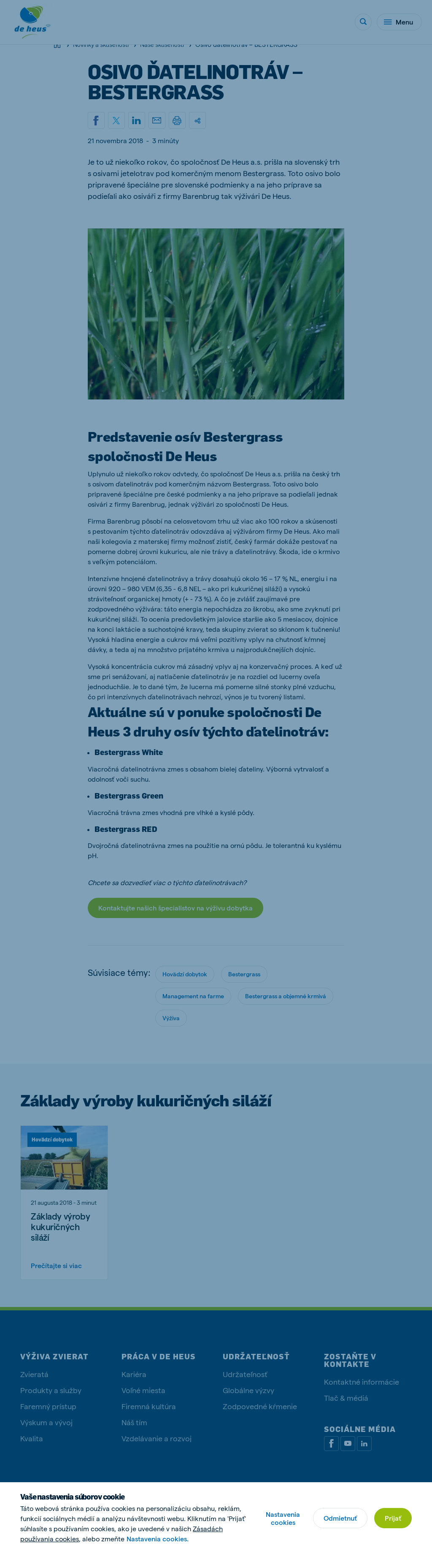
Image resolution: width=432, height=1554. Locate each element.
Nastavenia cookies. (158, 1539)
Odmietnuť (340, 1518)
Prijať (393, 1518)
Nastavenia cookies (283, 1518)
